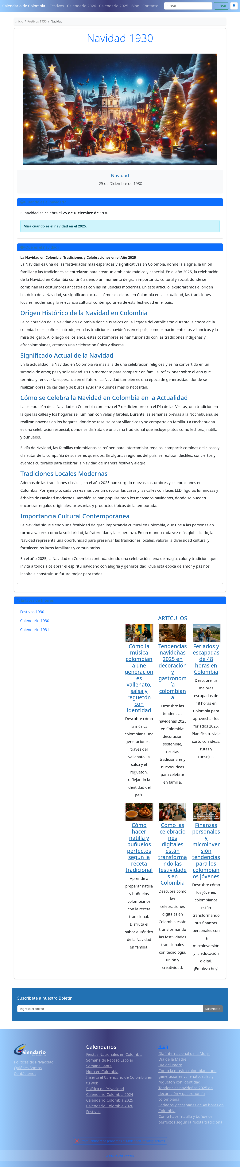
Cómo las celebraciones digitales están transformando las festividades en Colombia (172, 853)
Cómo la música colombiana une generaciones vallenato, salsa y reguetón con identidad (139, 678)
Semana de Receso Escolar (109, 1060)
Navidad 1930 (120, 38)
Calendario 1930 (34, 620)
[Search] (188, 6)
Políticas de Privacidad (34, 1062)
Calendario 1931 (34, 629)
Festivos (57, 5)
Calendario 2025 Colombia (120, 1155)
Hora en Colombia (102, 1071)
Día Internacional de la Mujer (184, 1053)
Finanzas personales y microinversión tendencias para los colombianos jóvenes (206, 850)
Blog (135, 5)
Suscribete (212, 1009)
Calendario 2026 (81, 5)
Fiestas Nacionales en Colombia (114, 1054)
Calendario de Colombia (23, 5)
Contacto (150, 5)
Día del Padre (170, 1064)
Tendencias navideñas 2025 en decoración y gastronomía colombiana (172, 672)
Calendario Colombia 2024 (109, 1094)
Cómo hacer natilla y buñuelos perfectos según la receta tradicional (139, 847)
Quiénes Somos (28, 1067)
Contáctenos (25, 1073)
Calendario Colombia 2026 (109, 1105)
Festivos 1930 (32, 611)
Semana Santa (99, 1065)
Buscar (221, 6)
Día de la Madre (172, 1059)
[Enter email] (110, 1008)
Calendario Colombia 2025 (109, 1100)
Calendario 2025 (113, 5)
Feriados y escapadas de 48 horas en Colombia (206, 659)
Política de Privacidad (105, 1088)
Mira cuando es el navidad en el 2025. (55, 226)
